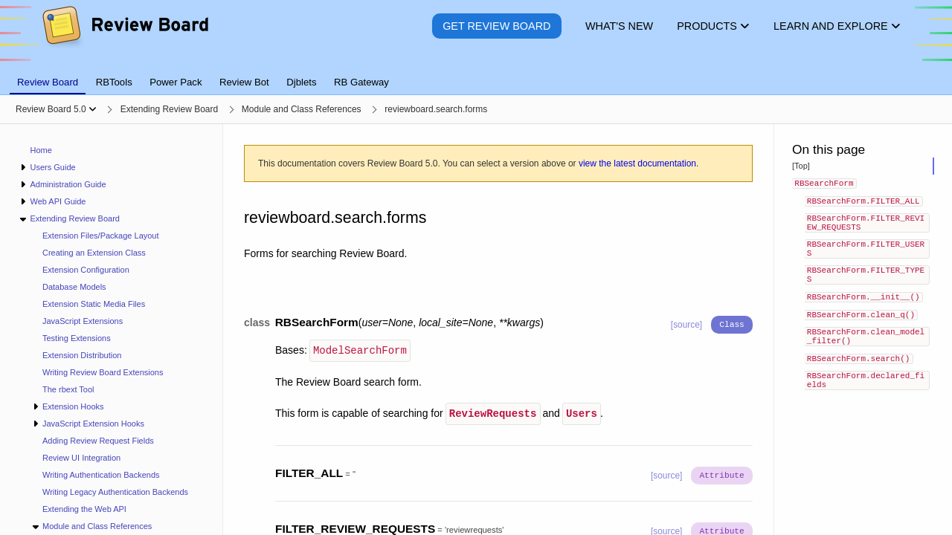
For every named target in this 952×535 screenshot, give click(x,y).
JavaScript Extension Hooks (93, 423)
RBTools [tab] (114, 82)
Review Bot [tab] (244, 82)
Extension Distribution (81, 355)
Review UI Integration (81, 457)
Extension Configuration (85, 269)
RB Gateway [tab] (361, 82)
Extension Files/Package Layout (100, 235)
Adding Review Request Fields (98, 440)
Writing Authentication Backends (101, 474)
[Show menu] (93, 109)
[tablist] (476, 73)
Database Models (74, 286)
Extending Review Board (74, 218)
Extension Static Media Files (93, 303)
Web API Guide (58, 201)
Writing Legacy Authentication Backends (115, 491)
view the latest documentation (637, 163)
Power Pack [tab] (175, 82)
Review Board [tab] (47, 82)
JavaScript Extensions (82, 321)
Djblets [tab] (301, 82)
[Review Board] (124, 37)
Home (41, 150)
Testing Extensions (76, 338)
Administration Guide (68, 184)
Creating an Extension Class (94, 252)
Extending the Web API (84, 509)
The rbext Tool (68, 389)
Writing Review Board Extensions (102, 372)
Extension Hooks (73, 406)
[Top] (801, 165)
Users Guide (52, 167)
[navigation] (111, 329)
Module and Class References (97, 526)
